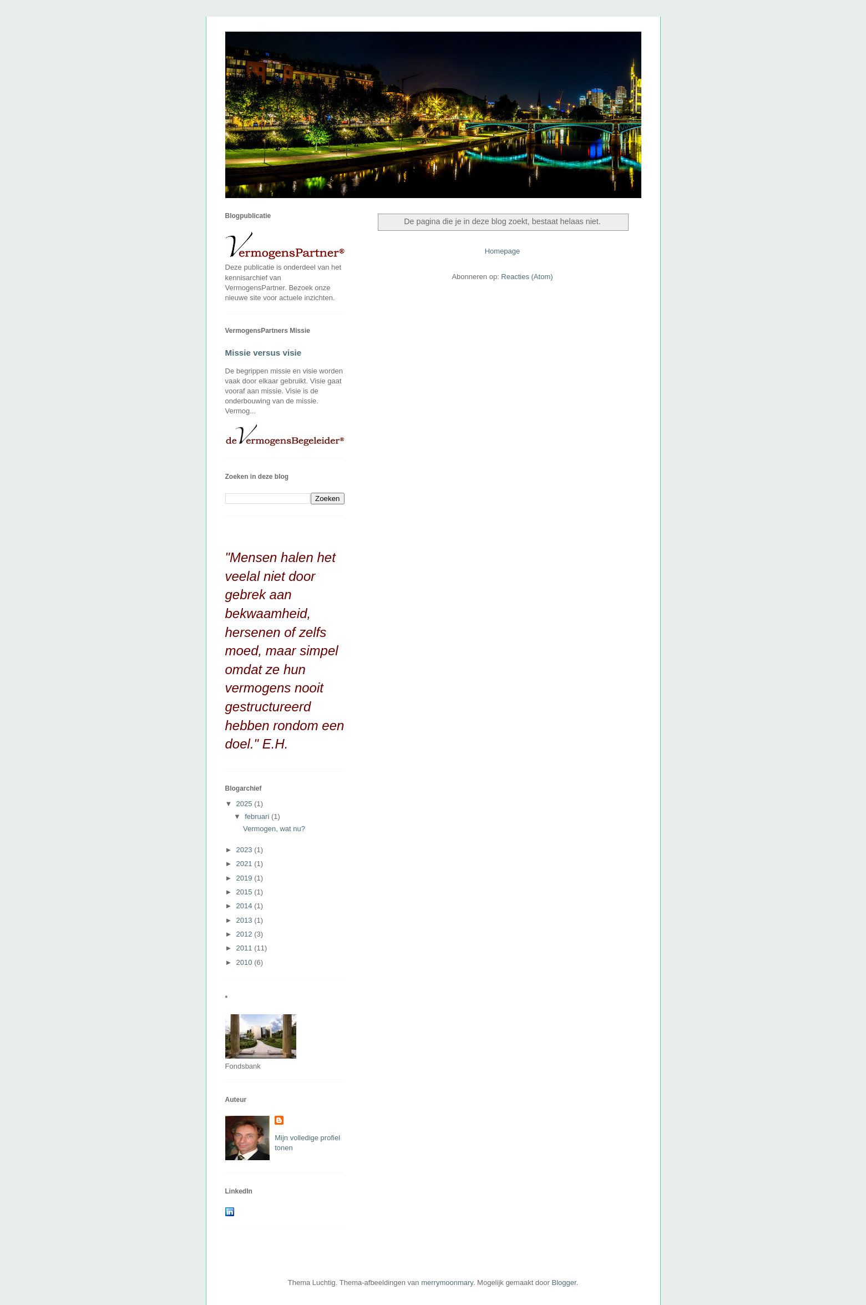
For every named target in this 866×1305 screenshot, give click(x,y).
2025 (245, 804)
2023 (245, 850)
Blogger (564, 1282)
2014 (245, 906)
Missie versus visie (263, 352)
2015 (245, 892)
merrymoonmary (447, 1282)
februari (258, 816)
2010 (245, 962)
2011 (245, 948)
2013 (245, 920)
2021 (245, 863)
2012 (245, 934)
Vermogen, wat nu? (274, 829)
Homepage (502, 251)
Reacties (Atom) (527, 276)
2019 (245, 878)
